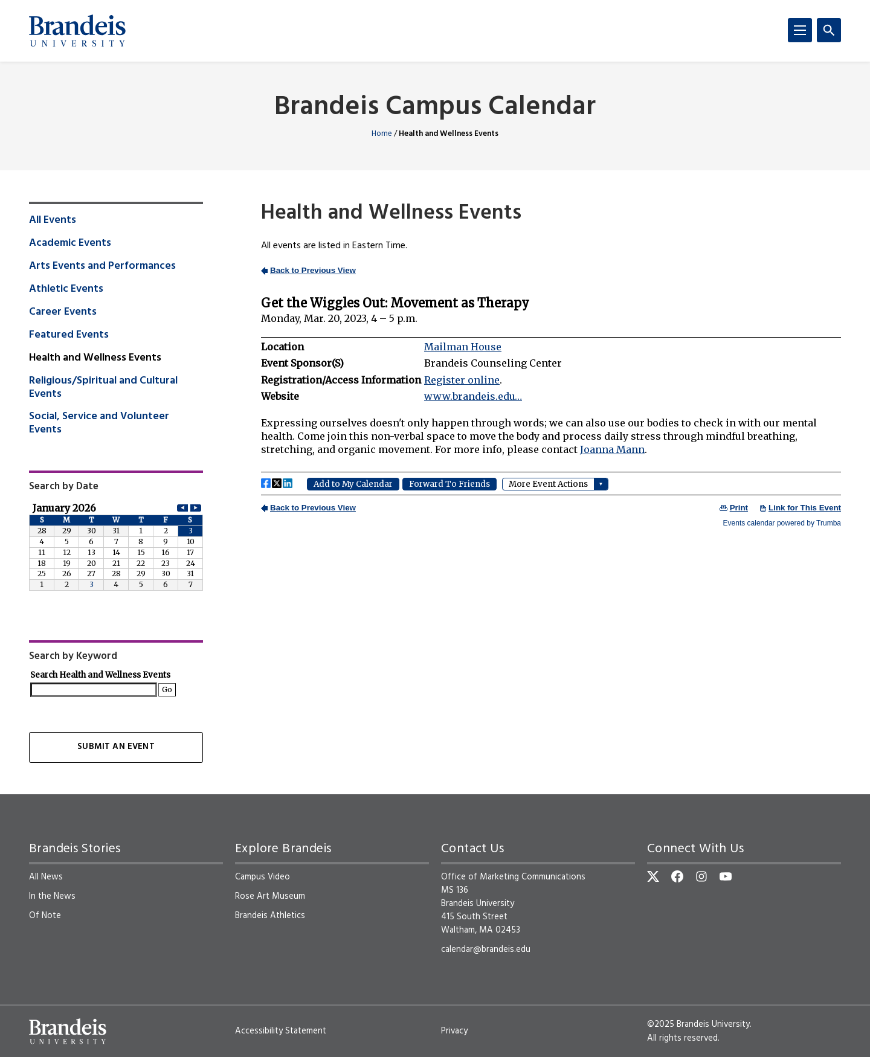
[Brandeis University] (77, 30)
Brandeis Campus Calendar (435, 108)
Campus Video (262, 877)
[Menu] (800, 30)
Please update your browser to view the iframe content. (551, 395)
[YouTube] (726, 876)
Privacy (454, 1031)
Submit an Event (115, 747)
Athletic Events (66, 289)
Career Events (63, 312)
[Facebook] (677, 876)
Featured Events (69, 335)
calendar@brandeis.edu (485, 949)
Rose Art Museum (270, 896)
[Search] (829, 30)
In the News (52, 896)
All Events (52, 220)
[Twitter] (653, 876)
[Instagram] (701, 876)
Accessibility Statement (280, 1031)
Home (382, 133)
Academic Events (70, 243)
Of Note (45, 915)
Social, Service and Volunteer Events (99, 423)
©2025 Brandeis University (698, 1024)
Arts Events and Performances (102, 266)
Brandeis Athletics (270, 915)
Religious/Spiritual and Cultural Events (103, 387)
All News (46, 877)
